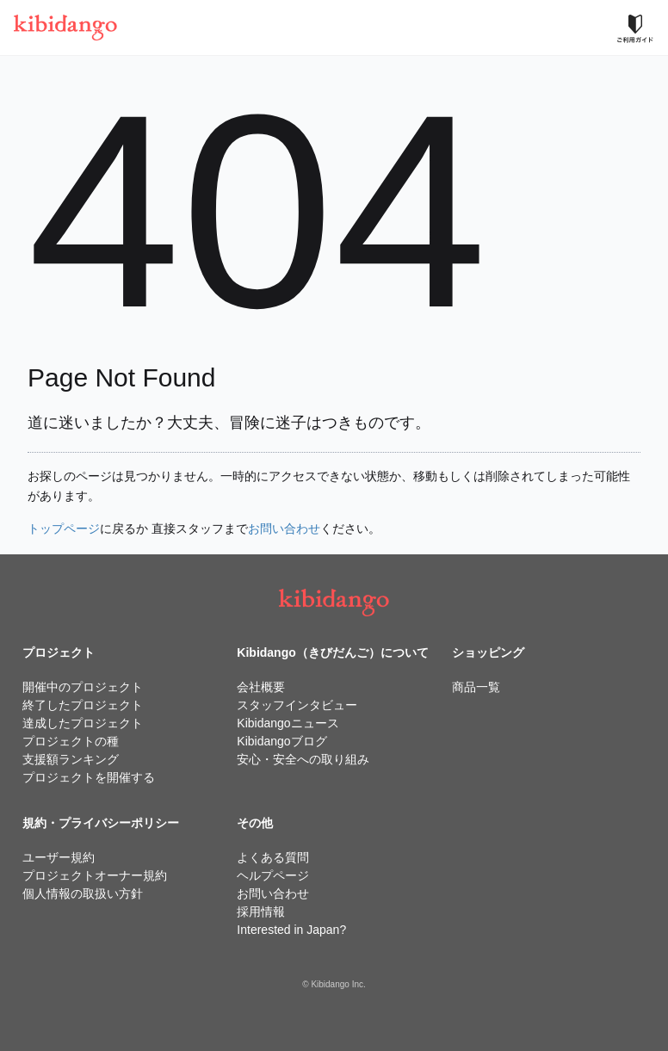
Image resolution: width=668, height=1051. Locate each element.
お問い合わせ (284, 528)
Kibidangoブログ (281, 741)
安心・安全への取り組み (303, 759)
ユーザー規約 (58, 857)
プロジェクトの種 (70, 741)
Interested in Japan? (291, 930)
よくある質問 (273, 857)
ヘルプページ (273, 875)
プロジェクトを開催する (88, 777)
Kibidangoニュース (287, 723)
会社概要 (261, 687)
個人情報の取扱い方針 (82, 893)
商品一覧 (476, 687)
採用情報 (261, 911)
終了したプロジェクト (82, 705)
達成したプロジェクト (82, 723)
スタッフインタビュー (297, 705)
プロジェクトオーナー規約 (94, 875)
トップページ (64, 528)
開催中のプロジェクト (82, 687)
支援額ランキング (70, 759)
